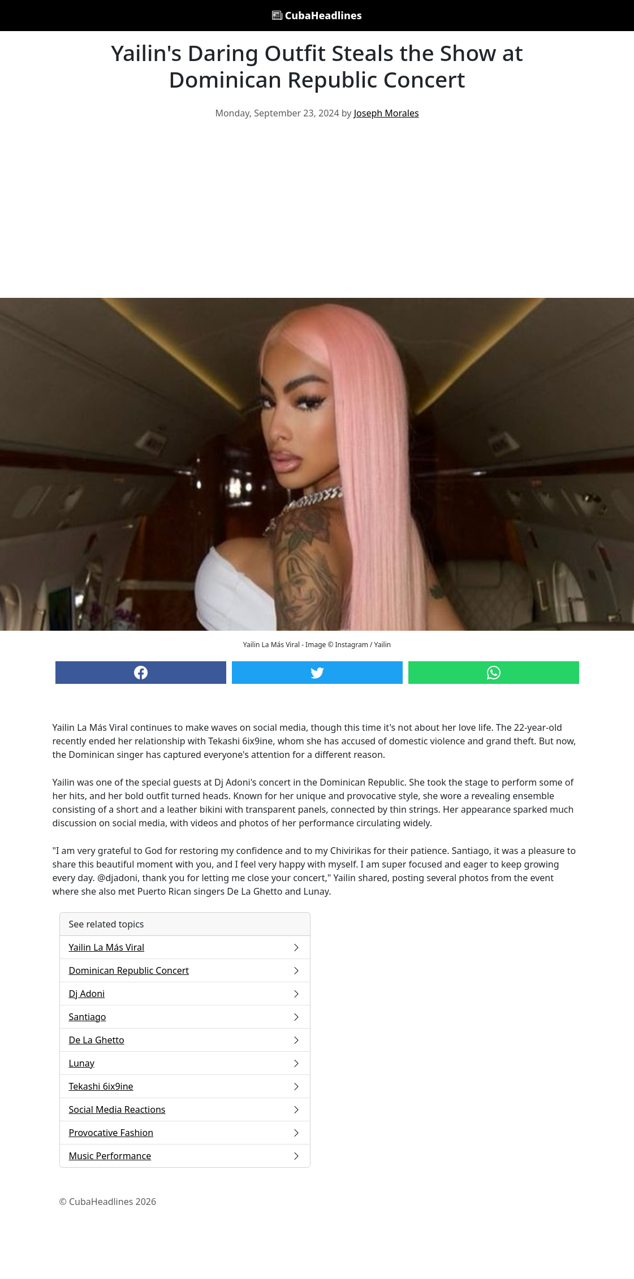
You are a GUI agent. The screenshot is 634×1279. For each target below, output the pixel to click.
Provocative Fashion (185, 1132)
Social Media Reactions (185, 1109)
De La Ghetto (185, 1040)
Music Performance (185, 1156)
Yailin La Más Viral (185, 947)
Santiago (185, 1017)
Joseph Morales (386, 113)
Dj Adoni (185, 993)
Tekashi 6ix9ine (185, 1086)
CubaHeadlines (317, 15)
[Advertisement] (317, 213)
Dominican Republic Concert (185, 970)
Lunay (185, 1063)
